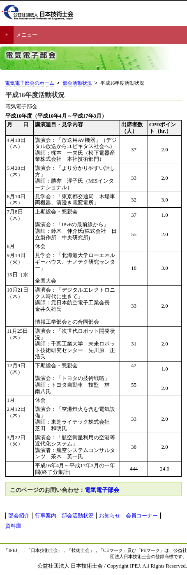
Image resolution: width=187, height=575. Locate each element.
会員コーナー (142, 515)
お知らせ (109, 515)
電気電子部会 (102, 490)
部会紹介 (19, 515)
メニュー (26, 35)
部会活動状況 (77, 83)
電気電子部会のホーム (29, 83)
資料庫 (13, 526)
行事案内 (45, 515)
